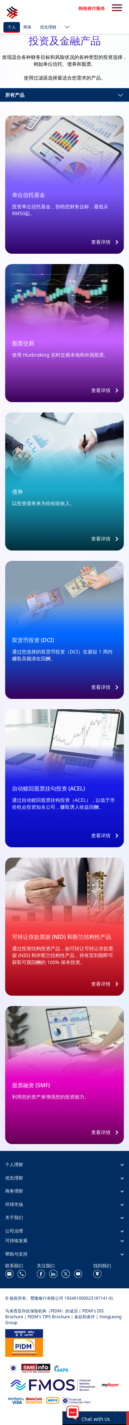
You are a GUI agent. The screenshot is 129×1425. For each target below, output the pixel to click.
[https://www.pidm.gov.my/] (24, 1342)
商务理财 (14, 1191)
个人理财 (14, 1164)
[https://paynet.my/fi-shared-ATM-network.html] (53, 1400)
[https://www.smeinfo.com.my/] (35, 1367)
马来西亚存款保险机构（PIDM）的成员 (41, 1311)
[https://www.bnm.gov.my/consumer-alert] (76, 1400)
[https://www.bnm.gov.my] (13, 1367)
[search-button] (117, 8)
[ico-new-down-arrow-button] (65, 27)
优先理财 (48, 27)
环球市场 (14, 1204)
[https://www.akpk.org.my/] (61, 1367)
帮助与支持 (16, 1254)
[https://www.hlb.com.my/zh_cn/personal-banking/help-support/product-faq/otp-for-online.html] (25, 1400)
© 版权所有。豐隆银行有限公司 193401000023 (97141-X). (59, 1298)
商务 (27, 27)
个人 (12, 27)
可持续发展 (16, 1240)
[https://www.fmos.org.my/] (53, 1384)
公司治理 (14, 1231)
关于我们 (14, 1217)
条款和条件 (84, 1317)
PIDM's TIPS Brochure (49, 1317)
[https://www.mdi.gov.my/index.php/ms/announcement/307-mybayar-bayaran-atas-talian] (110, 1384)
